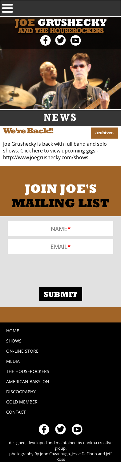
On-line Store (22, 351)
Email (58, 246)
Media (13, 361)
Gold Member (22, 402)
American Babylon (27, 381)
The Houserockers (27, 371)
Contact (16, 412)
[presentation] (54, 269)
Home (12, 331)
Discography (21, 392)
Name (59, 229)
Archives (104, 133)
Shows (14, 341)
